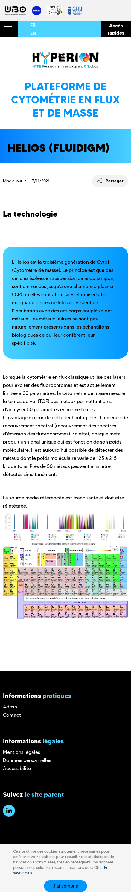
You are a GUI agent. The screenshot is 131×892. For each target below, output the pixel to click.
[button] (9, 29)
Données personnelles (27, 760)
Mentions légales (21, 752)
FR (33, 25)
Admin (10, 707)
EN (33, 33)
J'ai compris (65, 886)
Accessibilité (17, 768)
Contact (12, 715)
